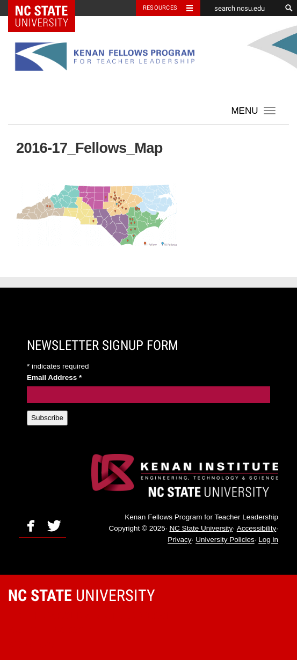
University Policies (225, 540)
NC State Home (48, 8)
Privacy (179, 540)
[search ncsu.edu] (240, 8)
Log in (268, 540)
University (81, 595)
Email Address (54, 377)
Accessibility (257, 528)
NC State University (201, 528)
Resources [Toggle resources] (160, 7)
